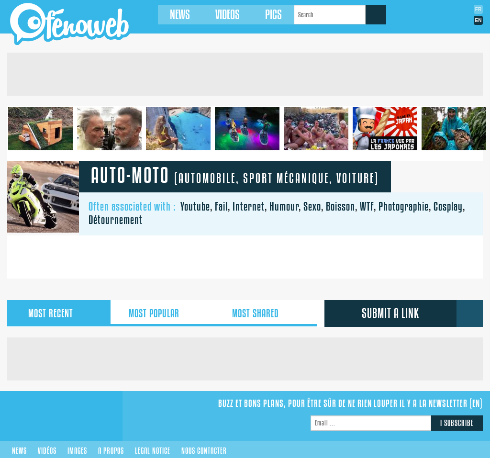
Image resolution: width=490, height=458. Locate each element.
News (180, 14)
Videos (227, 14)
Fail (221, 206)
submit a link (390, 313)
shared (265, 313)
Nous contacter (204, 451)
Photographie (404, 206)
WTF (367, 206)
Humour (284, 206)
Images (77, 451)
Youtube (195, 206)
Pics (273, 14)
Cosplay (448, 206)
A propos (111, 451)
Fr (478, 9)
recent (58, 313)
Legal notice (152, 451)
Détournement (116, 219)
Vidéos (47, 451)
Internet (249, 206)
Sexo (312, 206)
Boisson (340, 206)
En (478, 20)
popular (162, 313)
